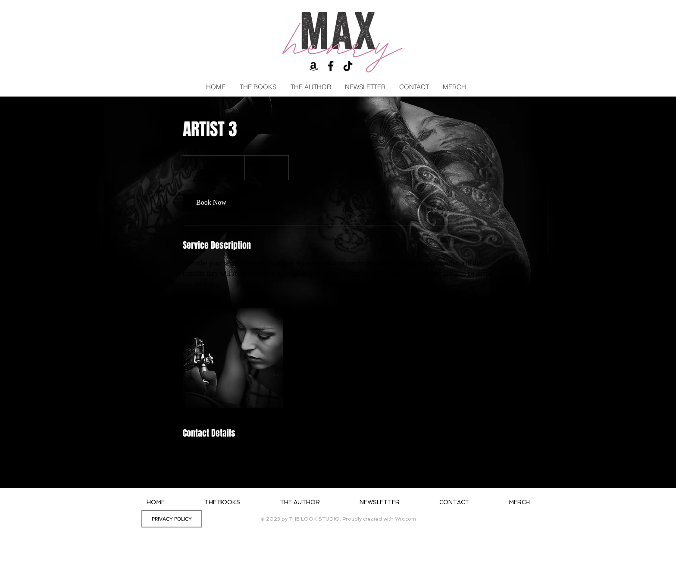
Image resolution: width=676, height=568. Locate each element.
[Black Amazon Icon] (313, 66)
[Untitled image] (233, 358)
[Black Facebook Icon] (331, 66)
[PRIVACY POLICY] (171, 518)
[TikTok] (348, 66)
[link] (211, 202)
